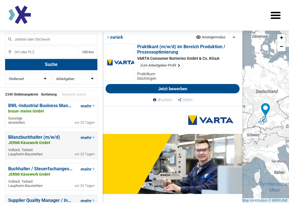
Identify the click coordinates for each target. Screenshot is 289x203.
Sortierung (49, 94)
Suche (51, 64)
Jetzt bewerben (172, 88)
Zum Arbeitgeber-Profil (160, 65)
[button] (266, 110)
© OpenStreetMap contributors (245, 200)
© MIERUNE (278, 200)
